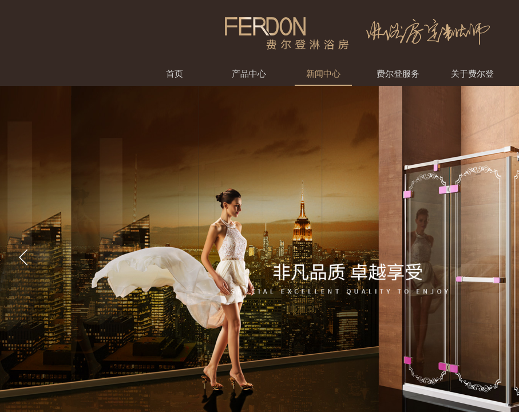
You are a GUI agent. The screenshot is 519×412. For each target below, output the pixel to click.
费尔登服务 (398, 73)
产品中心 (249, 73)
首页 (174, 73)
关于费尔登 (472, 73)
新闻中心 (323, 73)
